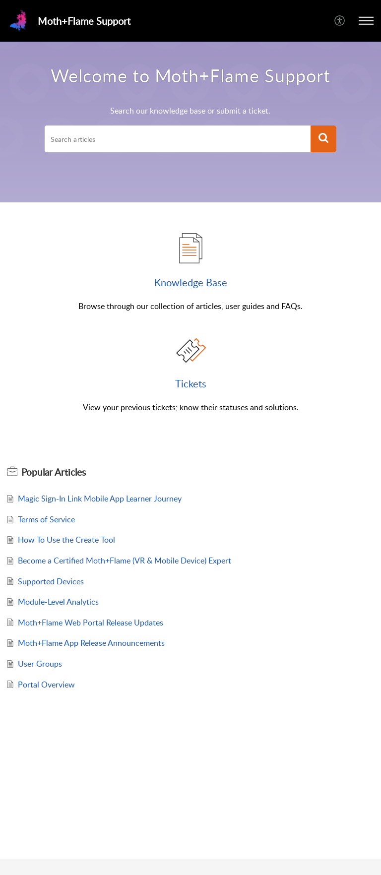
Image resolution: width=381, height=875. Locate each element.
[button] (366, 21)
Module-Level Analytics (58, 601)
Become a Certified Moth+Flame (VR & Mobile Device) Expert (124, 560)
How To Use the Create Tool (66, 539)
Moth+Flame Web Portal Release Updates (90, 622)
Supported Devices (51, 581)
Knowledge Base (190, 282)
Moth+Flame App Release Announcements (91, 642)
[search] (178, 138)
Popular (53, 472)
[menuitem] (340, 20)
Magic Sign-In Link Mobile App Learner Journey (100, 498)
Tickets (190, 383)
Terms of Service (46, 519)
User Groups (40, 663)
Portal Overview (46, 684)
